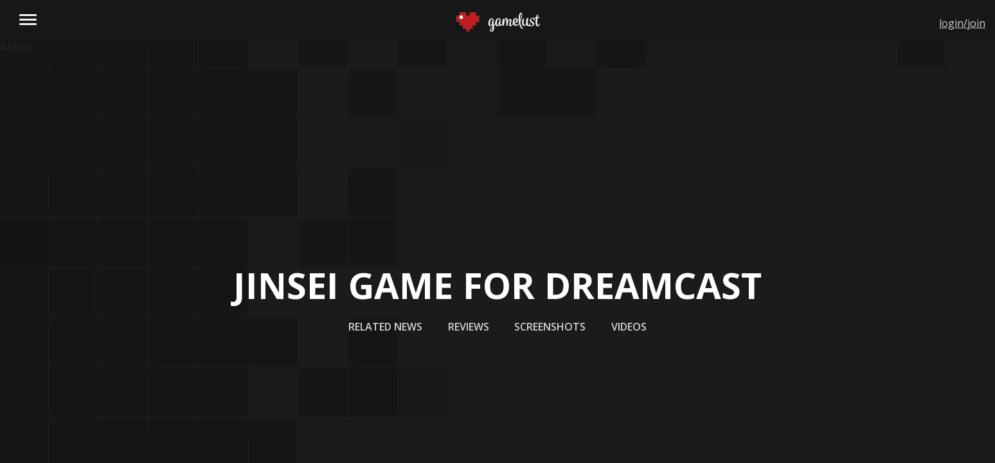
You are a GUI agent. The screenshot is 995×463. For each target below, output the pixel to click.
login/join (962, 23)
